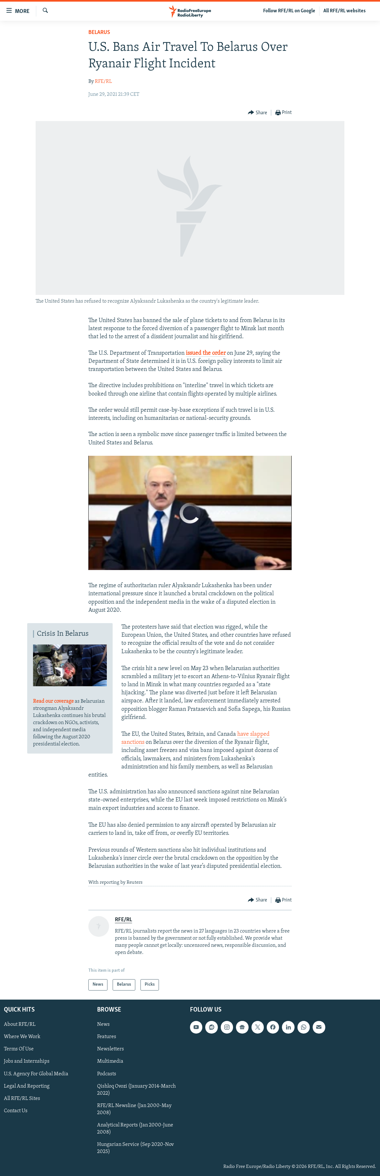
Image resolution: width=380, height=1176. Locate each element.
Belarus (99, 32)
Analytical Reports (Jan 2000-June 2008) (135, 1128)
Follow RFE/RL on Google (289, 11)
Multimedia (110, 1061)
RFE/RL (103, 81)
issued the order (206, 353)
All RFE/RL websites (344, 11)
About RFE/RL (20, 1024)
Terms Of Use (19, 1049)
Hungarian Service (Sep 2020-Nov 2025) (135, 1148)
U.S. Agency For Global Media (36, 1073)
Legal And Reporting (27, 1086)
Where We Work (22, 1036)
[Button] (257, 112)
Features (106, 1036)
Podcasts (106, 1073)
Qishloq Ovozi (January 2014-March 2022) (136, 1089)
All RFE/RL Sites (22, 1098)
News (103, 1024)
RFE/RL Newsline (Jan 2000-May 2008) (134, 1109)
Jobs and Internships (27, 1061)
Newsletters (110, 1049)
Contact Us (16, 1110)
